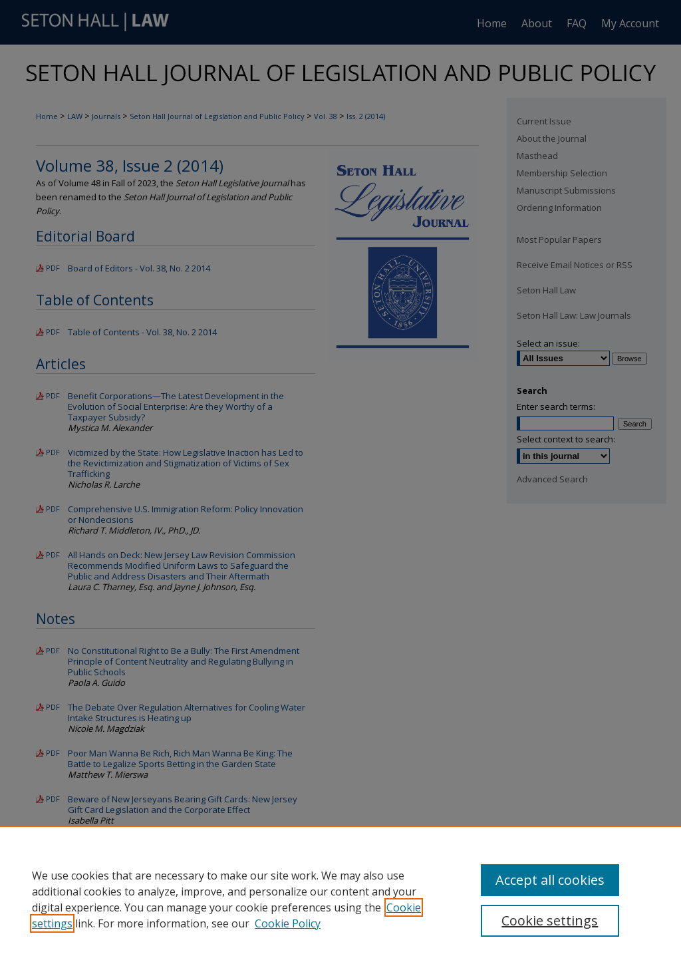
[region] (340, 899)
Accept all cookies (550, 880)
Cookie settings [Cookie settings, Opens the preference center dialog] (549, 920)
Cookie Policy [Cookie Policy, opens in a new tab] (288, 923)
